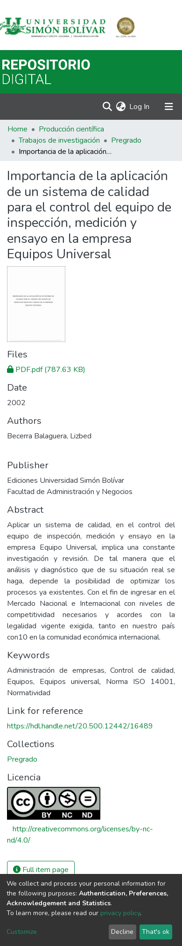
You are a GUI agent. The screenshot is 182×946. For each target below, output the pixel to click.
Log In (139, 107)
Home (17, 129)
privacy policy (120, 913)
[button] (120, 106)
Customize (22, 931)
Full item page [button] (41, 870)
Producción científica (71, 129)
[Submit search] (107, 106)
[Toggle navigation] (169, 106)
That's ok (155, 931)
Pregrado (126, 140)
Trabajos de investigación (59, 140)
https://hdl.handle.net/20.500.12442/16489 (80, 726)
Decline (122, 931)
